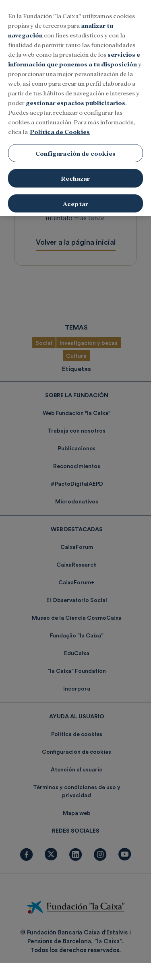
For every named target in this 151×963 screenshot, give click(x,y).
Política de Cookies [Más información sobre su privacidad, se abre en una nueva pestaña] (60, 123)
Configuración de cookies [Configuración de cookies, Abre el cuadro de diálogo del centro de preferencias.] (75, 145)
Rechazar (75, 170)
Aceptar (75, 196)
